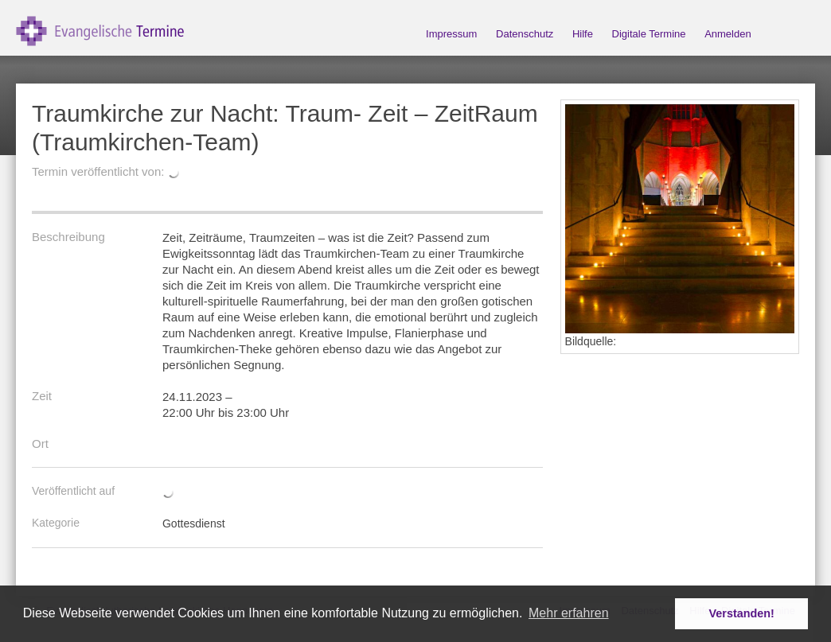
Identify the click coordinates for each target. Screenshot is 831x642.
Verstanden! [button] (741, 613)
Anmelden (727, 34)
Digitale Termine (649, 34)
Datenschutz (524, 34)
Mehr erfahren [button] (569, 613)
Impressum (451, 34)
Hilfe (582, 34)
